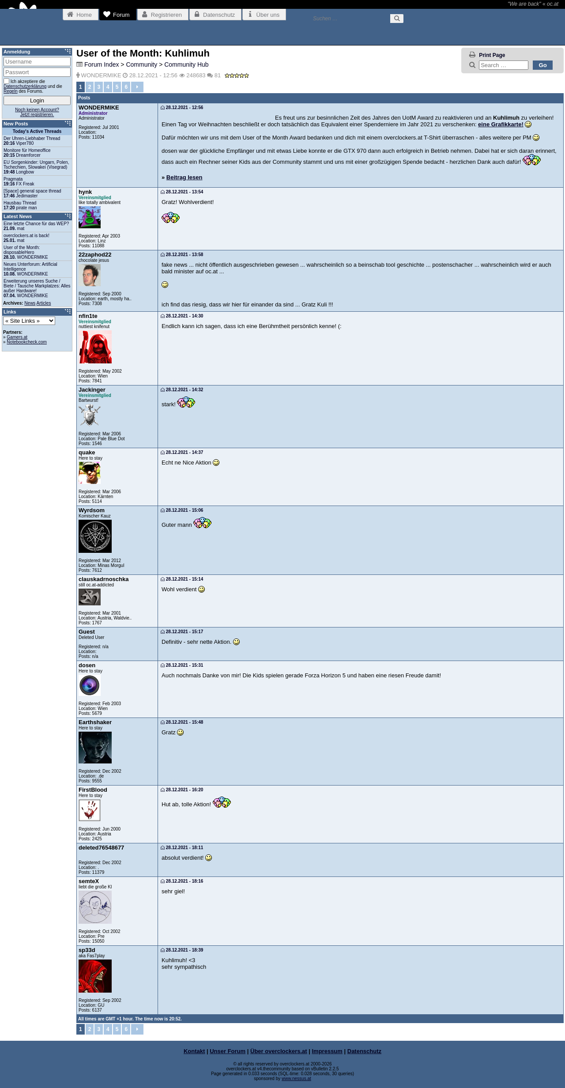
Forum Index (101, 64)
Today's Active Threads (37, 131)
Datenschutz (364, 1051)
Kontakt (194, 1051)
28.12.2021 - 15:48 (182, 722)
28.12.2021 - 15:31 (182, 665)
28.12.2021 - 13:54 (182, 191)
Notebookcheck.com (27, 342)
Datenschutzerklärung (25, 86)
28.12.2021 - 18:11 (182, 847)
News (29, 303)
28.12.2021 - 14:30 (182, 316)
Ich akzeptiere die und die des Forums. (33, 86)
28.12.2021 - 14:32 (182, 389)
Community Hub (186, 64)
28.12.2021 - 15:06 (182, 510)
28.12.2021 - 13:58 (182, 254)
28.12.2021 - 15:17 (182, 631)
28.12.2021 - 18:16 (182, 881)
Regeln (11, 91)
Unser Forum (227, 1051)
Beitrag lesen (184, 177)
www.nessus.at (296, 1078)
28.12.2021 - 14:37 (182, 452)
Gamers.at (17, 337)
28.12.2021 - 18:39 (182, 950)
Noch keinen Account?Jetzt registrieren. (37, 112)
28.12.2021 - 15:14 (182, 579)
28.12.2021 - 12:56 (182, 107)
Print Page (492, 55)
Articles (44, 303)
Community (141, 64)
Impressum (327, 1051)
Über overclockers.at (278, 1051)
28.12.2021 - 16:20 (182, 789)
